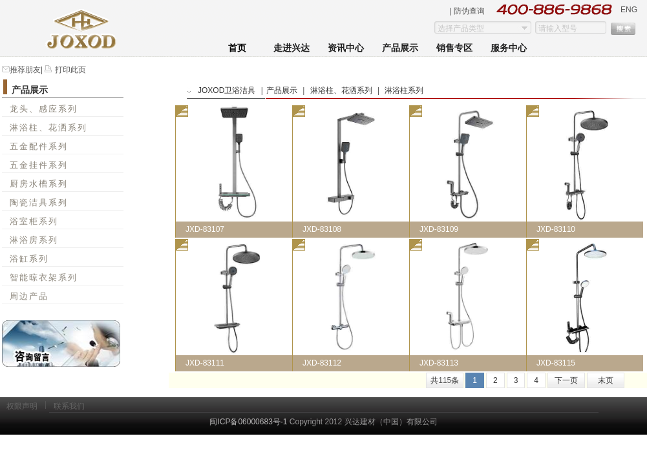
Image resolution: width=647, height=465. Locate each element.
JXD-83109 (438, 229)
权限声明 (21, 406)
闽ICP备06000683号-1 (248, 421)
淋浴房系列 (34, 240)
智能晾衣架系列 (44, 277)
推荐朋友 (25, 69)
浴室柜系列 (34, 221)
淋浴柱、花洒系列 (48, 127)
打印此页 (68, 69)
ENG (628, 9)
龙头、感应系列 (44, 109)
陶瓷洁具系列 (39, 202)
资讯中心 (346, 48)
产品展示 (400, 48)
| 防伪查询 (467, 11)
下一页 (566, 380)
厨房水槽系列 (39, 184)
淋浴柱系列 (404, 90)
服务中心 (509, 48)
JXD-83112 (321, 362)
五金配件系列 (39, 146)
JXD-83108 (321, 229)
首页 (237, 48)
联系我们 (69, 406)
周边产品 (29, 296)
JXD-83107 (205, 229)
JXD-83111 (205, 362)
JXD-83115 (555, 362)
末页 (605, 380)
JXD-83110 (555, 229)
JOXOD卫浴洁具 (226, 90)
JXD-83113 (438, 362)
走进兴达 (291, 48)
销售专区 (454, 48)
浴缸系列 (29, 259)
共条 (444, 380)
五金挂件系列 (39, 165)
